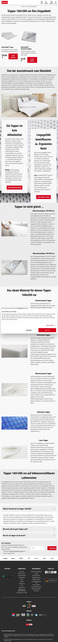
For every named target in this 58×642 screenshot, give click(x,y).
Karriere (22, 581)
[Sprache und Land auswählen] (56, 580)
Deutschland (50, 580)
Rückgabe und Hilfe (22, 593)
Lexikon (36, 573)
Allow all (47, 330)
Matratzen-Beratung (36, 571)
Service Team (21, 573)
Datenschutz (22, 587)
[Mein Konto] (46, 2)
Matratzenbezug (36, 577)
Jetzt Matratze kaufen (14, 187)
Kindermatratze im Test (36, 582)
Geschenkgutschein (36, 587)
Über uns (21, 571)
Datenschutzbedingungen (16, 551)
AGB (22, 585)
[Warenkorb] (42, 2)
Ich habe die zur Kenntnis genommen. (14, 552)
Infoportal (36, 591)
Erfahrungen (22, 577)
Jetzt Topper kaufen (43, 197)
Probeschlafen (36, 585)
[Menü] (56, 2)
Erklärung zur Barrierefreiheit (22, 590)
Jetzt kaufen (13, 56)
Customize (29, 330)
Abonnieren (52, 548)
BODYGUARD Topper (7, 47)
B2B (22, 579)
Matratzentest (36, 579)
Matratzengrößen (36, 589)
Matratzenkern (36, 575)
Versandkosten (22, 575)
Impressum (22, 583)
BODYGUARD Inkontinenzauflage (26, 48)
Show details (49, 325)
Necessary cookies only (24, 319)
